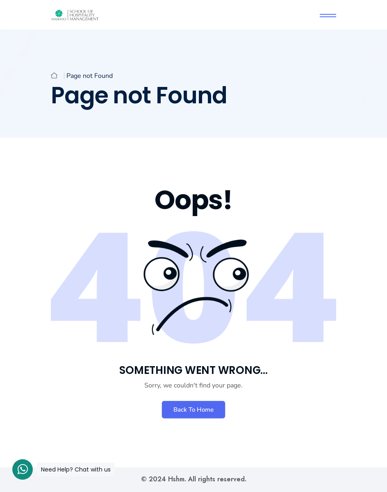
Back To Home (193, 409)
